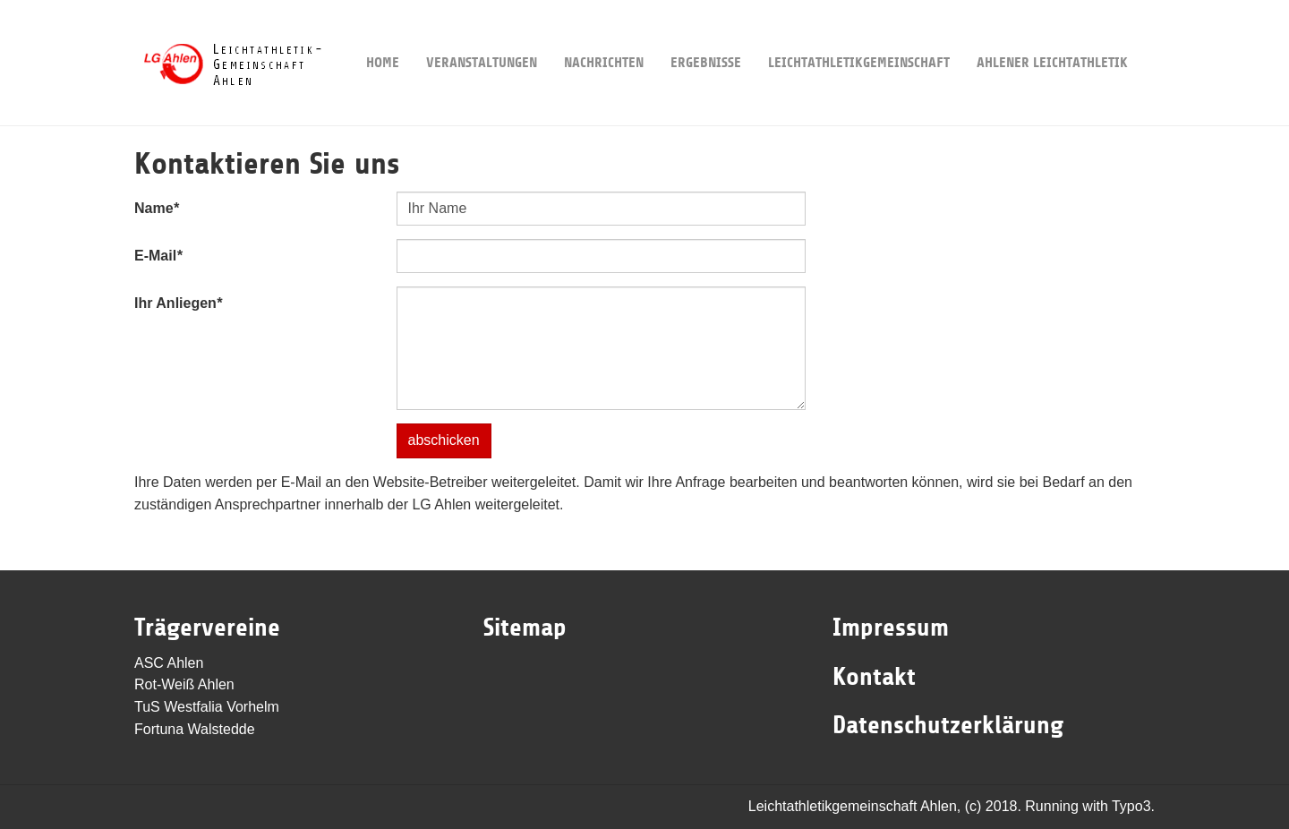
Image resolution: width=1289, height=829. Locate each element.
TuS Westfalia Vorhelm (206, 706)
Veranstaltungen (482, 35)
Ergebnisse (706, 35)
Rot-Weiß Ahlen (184, 684)
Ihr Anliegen (178, 303)
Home (383, 35)
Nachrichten (604, 35)
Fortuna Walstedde (194, 729)
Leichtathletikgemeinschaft (859, 35)
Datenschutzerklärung (947, 725)
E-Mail (158, 255)
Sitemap (525, 627)
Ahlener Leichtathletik (1052, 35)
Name (156, 208)
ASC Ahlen (168, 663)
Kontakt (874, 676)
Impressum (890, 627)
